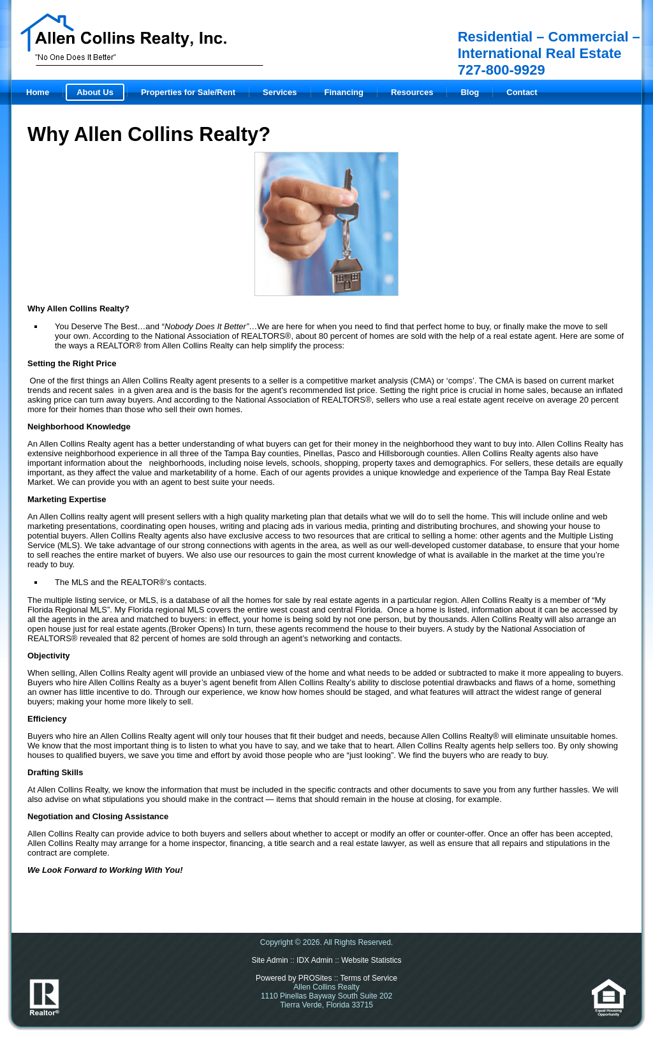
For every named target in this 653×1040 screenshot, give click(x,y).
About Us (95, 92)
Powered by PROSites (294, 978)
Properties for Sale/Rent (188, 92)
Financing (344, 92)
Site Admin (269, 960)
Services (280, 92)
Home (37, 92)
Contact (521, 92)
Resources (412, 92)
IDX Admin (315, 960)
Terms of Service (369, 978)
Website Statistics (371, 960)
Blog (469, 92)
